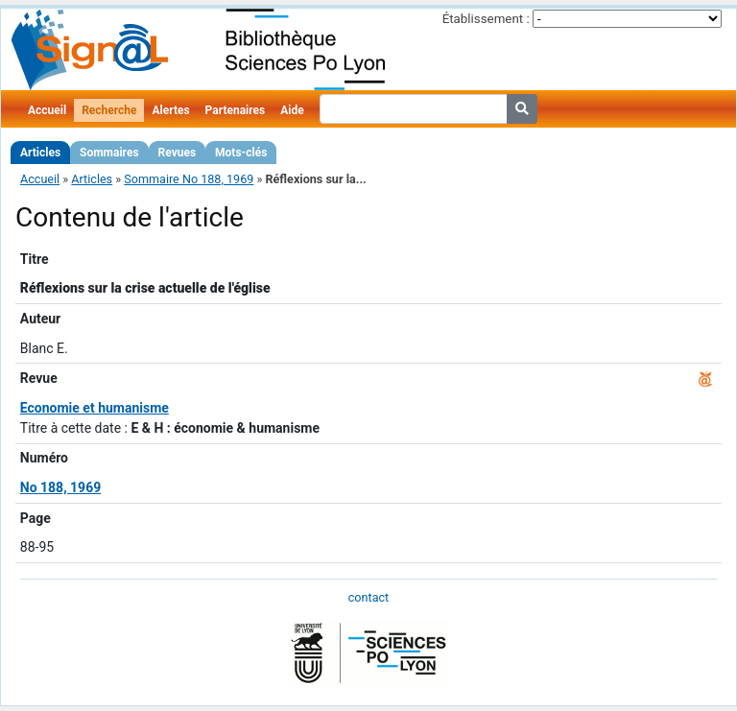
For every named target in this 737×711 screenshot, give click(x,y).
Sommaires (109, 152)
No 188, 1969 (60, 487)
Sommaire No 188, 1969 (188, 179)
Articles (40, 152)
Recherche (109, 110)
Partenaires (235, 110)
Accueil (47, 110)
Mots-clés (241, 152)
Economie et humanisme (94, 407)
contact (368, 597)
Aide (291, 110)
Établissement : (486, 19)
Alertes (170, 110)
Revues (177, 152)
